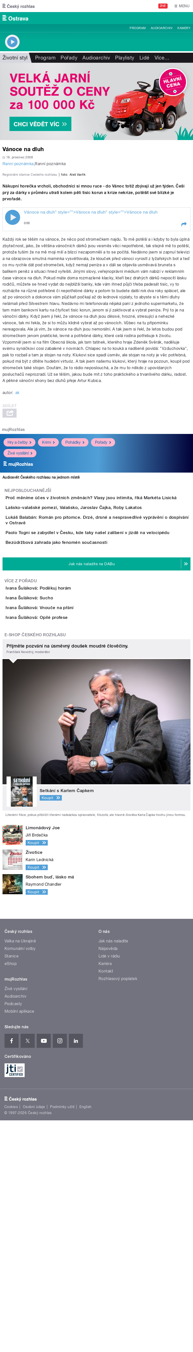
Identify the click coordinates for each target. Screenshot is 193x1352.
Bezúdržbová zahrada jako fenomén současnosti (76, 702)
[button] (184, 333)
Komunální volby (20, 1180)
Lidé (144, 58)
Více (162, 58)
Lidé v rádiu (109, 1187)
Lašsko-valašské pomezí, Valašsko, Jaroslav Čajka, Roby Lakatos (94, 630)
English (85, 1338)
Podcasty (13, 1235)
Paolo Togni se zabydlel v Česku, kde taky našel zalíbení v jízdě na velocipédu (107, 678)
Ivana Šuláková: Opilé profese (57, 834)
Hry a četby (19, 550)
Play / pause (12, 325)
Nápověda (108, 1180)
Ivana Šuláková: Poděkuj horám (58, 762)
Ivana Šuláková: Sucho (49, 786)
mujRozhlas (13, 538)
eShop (11, 1195)
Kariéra (105, 1195)
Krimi (48, 550)
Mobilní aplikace (19, 1243)
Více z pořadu (21, 755)
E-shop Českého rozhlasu (35, 866)
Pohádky (74, 550)
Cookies (11, 1338)
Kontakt (106, 1202)
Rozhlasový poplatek (118, 1210)
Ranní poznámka (18, 163)
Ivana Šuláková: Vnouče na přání (60, 810)
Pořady (69, 58)
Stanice (12, 1187)
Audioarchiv (161, 28)
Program (138, 28)
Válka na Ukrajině (20, 1172)
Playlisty (124, 58)
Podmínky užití (62, 1338)
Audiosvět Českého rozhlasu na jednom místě (41, 586)
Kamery (183, 28)
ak (17, 501)
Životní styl (15, 58)
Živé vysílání (20, 561)
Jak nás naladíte (113, 1172)
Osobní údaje (34, 1338)
